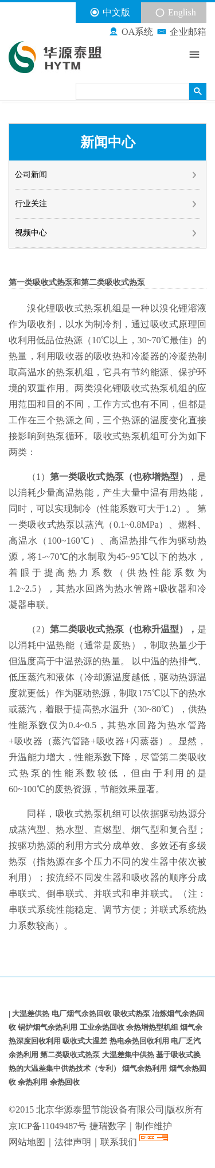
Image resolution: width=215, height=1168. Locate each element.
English (175, 12)
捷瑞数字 (107, 1126)
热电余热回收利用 (140, 1041)
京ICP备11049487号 (48, 1126)
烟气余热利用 (145, 1068)
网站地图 (27, 1142)
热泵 (93, 308)
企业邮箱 (181, 32)
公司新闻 (106, 174)
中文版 (109, 12)
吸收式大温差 (85, 1041)
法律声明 (72, 1142)
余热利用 (33, 1082)
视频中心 (106, 233)
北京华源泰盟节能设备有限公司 (100, 1109)
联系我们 (119, 1142)
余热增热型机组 (153, 1027)
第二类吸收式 (77, 629)
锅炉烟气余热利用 (48, 1027)
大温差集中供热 (129, 1054)
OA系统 (131, 32)
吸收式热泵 (132, 1013)
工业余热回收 (103, 1027)
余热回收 (65, 1082)
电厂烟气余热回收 (82, 1013)
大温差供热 (31, 1013)
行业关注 (106, 204)
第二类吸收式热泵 (70, 1054)
